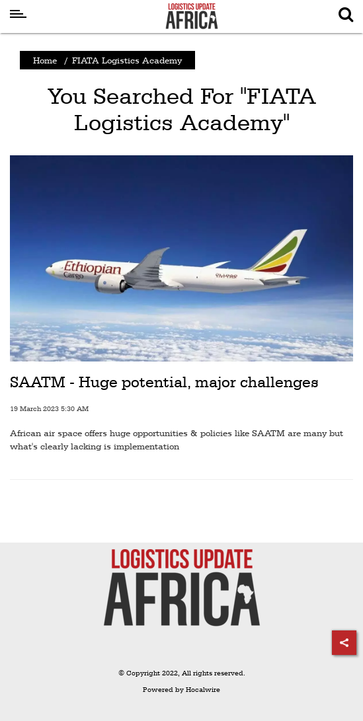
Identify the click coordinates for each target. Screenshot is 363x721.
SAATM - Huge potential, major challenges (164, 382)
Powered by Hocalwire (181, 689)
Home (45, 60)
